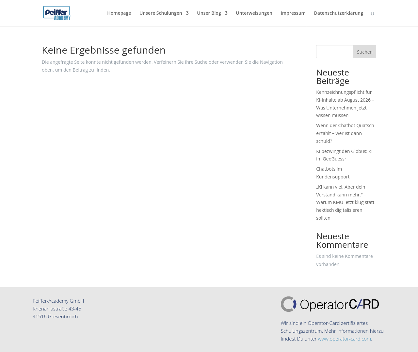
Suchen (365, 52)
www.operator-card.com (344, 338)
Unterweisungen (254, 13)
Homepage (119, 13)
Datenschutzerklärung (338, 13)
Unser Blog (209, 13)
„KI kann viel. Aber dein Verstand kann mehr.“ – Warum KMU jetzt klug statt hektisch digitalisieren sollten (345, 202)
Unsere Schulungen (160, 13)
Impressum (293, 13)
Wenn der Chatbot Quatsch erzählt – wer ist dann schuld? (345, 133)
